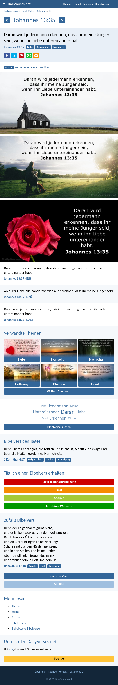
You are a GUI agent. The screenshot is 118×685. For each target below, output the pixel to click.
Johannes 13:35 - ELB (17, 278)
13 (50, 10)
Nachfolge (58, 47)
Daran (68, 412)
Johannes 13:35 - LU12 (18, 320)
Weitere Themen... (59, 391)
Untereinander (46, 412)
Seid (45, 418)
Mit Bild (59, 584)
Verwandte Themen (22, 333)
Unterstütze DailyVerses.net (30, 641)
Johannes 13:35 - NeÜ (18, 297)
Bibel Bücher (28, 10)
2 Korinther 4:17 (14, 459)
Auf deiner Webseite (59, 506)
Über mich (40, 671)
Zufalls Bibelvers (84, 4)
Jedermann (58, 406)
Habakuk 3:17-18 (15, 566)
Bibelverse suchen (59, 427)
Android (59, 498)
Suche (15, 612)
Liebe (30, 47)
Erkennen (58, 418)
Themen (67, 4)
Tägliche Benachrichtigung (59, 481)
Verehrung (54, 566)
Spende (59, 658)
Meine (74, 406)
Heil (43, 566)
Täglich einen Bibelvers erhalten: (34, 473)
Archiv (16, 617)
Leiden (49, 459)
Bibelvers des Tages (22, 441)
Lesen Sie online (32, 67)
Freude (32, 566)
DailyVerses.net (12, 10)
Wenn (72, 418)
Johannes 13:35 (14, 47)
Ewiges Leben (35, 459)
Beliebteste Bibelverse (26, 628)
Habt (81, 412)
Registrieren (102, 4)
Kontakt (63, 671)
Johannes (41, 10)
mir (11, 649)
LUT (8, 67)
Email (59, 490)
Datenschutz (76, 671)
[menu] (114, 5)
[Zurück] (7, 20)
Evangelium (43, 47)
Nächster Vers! (59, 576)
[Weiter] (62, 20)
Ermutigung (64, 459)
